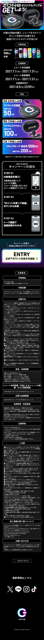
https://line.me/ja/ (21, 434)
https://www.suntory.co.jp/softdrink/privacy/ (16, 528)
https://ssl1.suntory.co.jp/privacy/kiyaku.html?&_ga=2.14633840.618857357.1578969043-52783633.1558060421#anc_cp (17, 533)
